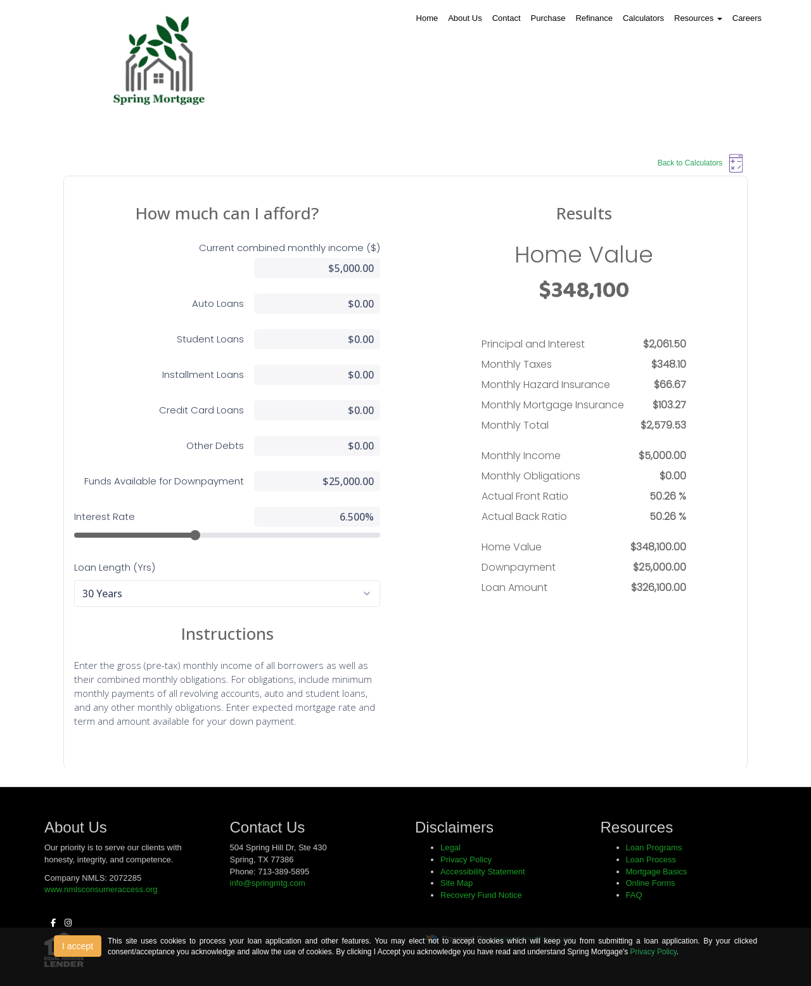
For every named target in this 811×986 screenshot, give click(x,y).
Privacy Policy (653, 951)
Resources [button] (698, 18)
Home (427, 18)
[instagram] (65, 923)
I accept (77, 946)
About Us (465, 18)
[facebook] (50, 923)
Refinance (594, 18)
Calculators (643, 18)
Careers (747, 18)
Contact (506, 18)
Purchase (548, 18)
